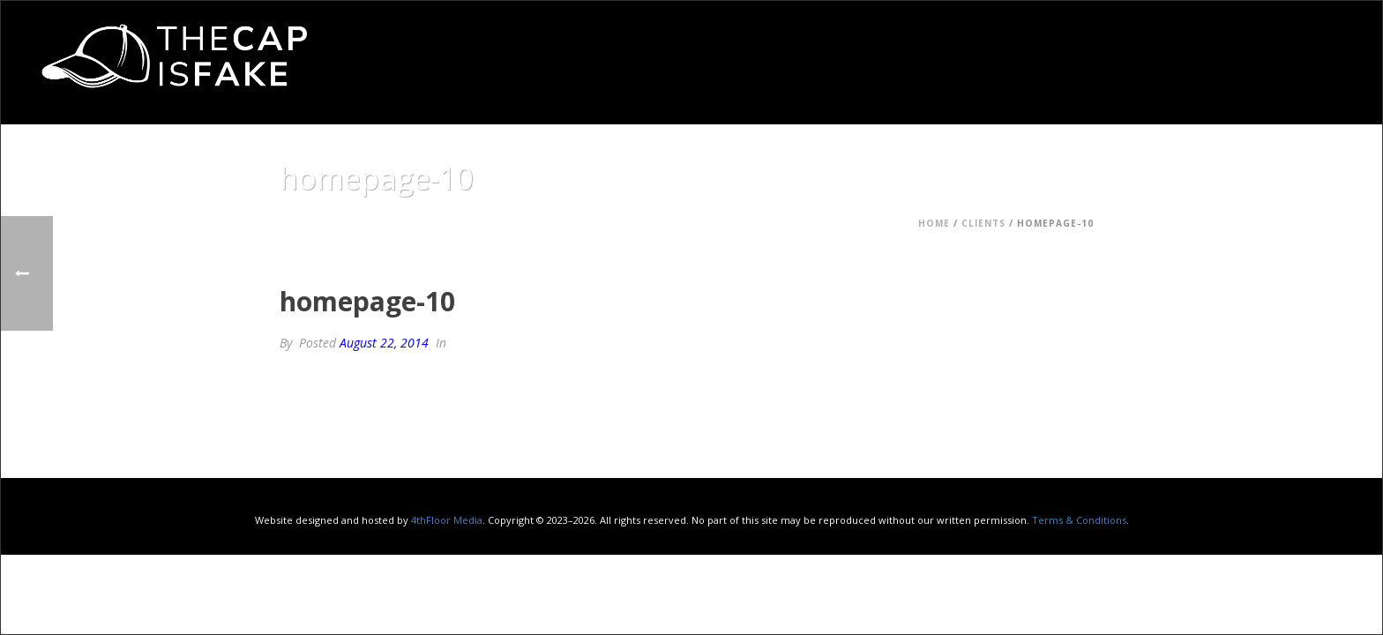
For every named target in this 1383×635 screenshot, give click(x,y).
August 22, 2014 (384, 342)
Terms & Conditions (1079, 520)
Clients (983, 223)
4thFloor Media (446, 520)
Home (934, 223)
